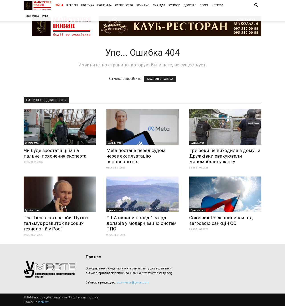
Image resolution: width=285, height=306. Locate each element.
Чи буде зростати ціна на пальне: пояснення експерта (55, 153)
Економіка (104, 5)
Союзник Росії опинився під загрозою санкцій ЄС (221, 220)
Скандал (159, 5)
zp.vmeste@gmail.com (133, 282)
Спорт (204, 5)
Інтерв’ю (217, 5)
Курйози (174, 5)
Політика (87, 5)
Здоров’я (190, 5)
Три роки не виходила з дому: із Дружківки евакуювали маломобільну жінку (224, 156)
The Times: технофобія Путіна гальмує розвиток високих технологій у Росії (56, 223)
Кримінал (142, 5)
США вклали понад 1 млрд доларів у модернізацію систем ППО (141, 223)
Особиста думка (36, 16)
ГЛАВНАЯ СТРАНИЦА (160, 79)
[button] (256, 6)
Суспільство (124, 5)
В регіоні (72, 5)
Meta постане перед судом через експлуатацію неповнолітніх (135, 156)
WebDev (43, 302)
